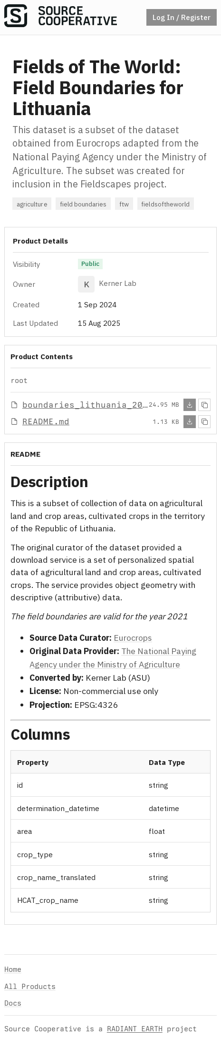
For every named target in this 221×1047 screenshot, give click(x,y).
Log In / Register (182, 17)
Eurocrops (133, 637)
